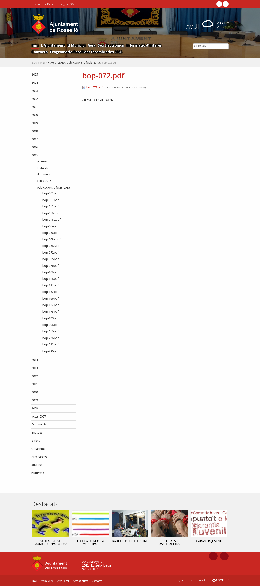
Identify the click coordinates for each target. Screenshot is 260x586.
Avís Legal (63, 580)
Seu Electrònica (108, 45)
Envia (87, 99)
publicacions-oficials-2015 (83, 62)
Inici (34, 45)
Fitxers (51, 62)
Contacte (97, 580)
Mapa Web (47, 580)
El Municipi (74, 45)
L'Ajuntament (52, 45)
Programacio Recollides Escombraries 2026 (66, 51)
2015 (61, 62)
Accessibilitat (80, 580)
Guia (89, 45)
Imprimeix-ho (104, 99)
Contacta (167, 45)
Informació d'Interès (140, 45)
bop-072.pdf (92, 87)
